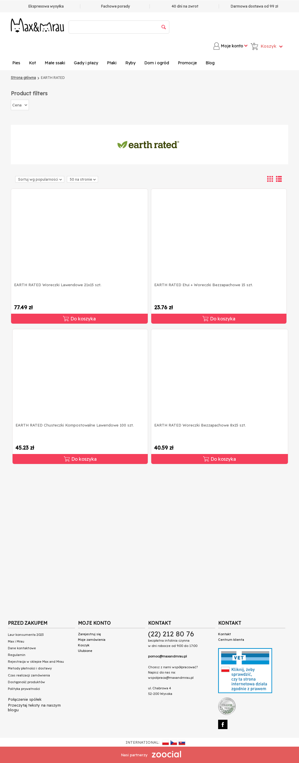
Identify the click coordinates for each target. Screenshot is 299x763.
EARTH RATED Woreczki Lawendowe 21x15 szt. (57, 284)
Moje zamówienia (91, 640)
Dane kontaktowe (22, 648)
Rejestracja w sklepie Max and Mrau (36, 662)
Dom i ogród (156, 62)
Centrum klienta (231, 640)
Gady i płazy (86, 62)
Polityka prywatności (24, 689)
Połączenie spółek (24, 699)
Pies (16, 62)
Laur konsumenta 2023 (26, 635)
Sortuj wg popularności (40, 179)
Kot (32, 62)
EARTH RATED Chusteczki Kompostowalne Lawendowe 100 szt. (74, 425)
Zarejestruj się (89, 634)
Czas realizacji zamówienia (29, 675)
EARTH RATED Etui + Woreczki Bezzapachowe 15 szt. (203, 284)
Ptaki (112, 62)
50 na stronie (83, 179)
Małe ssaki (55, 62)
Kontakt (224, 634)
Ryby (130, 62)
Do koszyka (79, 319)
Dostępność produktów (26, 682)
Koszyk (83, 645)
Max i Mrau (16, 641)
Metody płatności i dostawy (30, 668)
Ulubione (85, 651)
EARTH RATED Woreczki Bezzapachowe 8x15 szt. (200, 425)
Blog (210, 62)
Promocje (187, 62)
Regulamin (16, 655)
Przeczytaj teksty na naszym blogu (34, 707)
